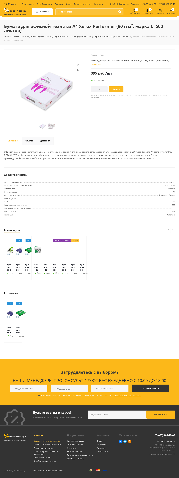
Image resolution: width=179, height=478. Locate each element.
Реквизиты (101, 444)
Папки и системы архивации (47, 444)
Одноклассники (129, 441)
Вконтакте (120, 441)
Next (172, 230)
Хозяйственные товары (45, 461)
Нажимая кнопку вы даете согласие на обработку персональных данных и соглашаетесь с (91, 395)
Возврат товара (74, 451)
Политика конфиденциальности (48, 470)
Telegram (125, 441)
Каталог (39, 435)
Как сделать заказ (75, 441)
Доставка (59, 4)
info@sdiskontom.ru (119, 4)
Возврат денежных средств (80, 455)
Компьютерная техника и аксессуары (46, 452)
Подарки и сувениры (43, 448)
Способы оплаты (44, 4)
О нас (68, 4)
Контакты (98, 4)
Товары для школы (42, 457)
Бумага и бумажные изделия (47, 441)
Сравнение (148, 13)
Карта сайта (102, 451)
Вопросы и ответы (82, 4)
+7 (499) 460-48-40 (166, 4)
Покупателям (28, 4)
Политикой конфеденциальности (127, 395)
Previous (168, 230)
